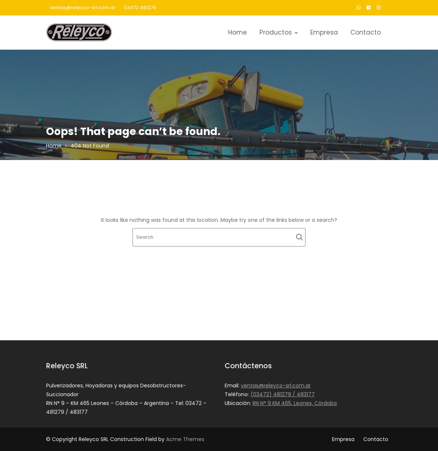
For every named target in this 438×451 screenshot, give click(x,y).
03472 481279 (140, 7)
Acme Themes (185, 439)
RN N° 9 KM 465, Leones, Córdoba (294, 402)
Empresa (324, 32)
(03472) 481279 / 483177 (282, 394)
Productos (275, 32)
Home (237, 32)
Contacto (365, 32)
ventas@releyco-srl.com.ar (83, 7)
